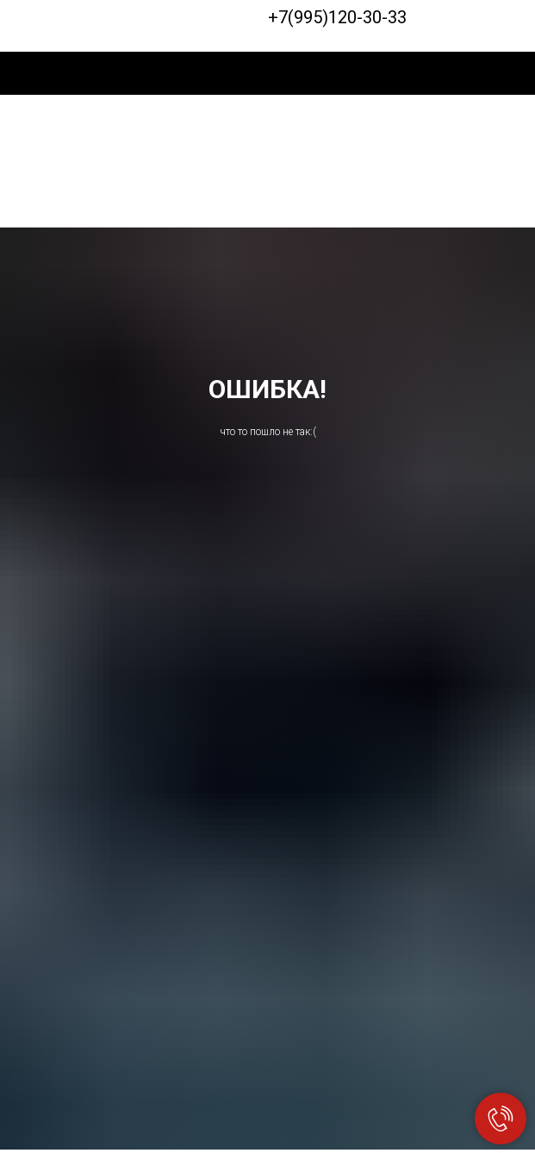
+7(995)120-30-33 (337, 17)
